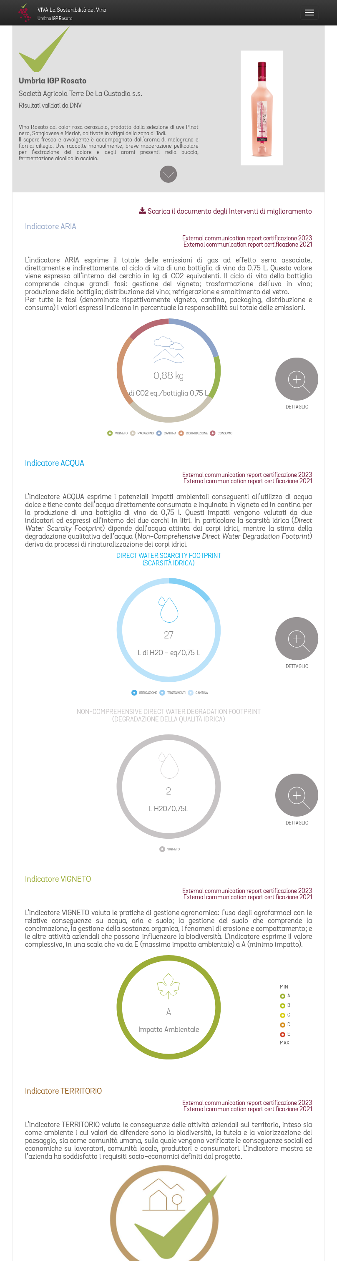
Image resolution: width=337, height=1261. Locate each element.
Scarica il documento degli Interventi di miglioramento (225, 212)
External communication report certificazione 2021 (248, 245)
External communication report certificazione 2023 (247, 239)
